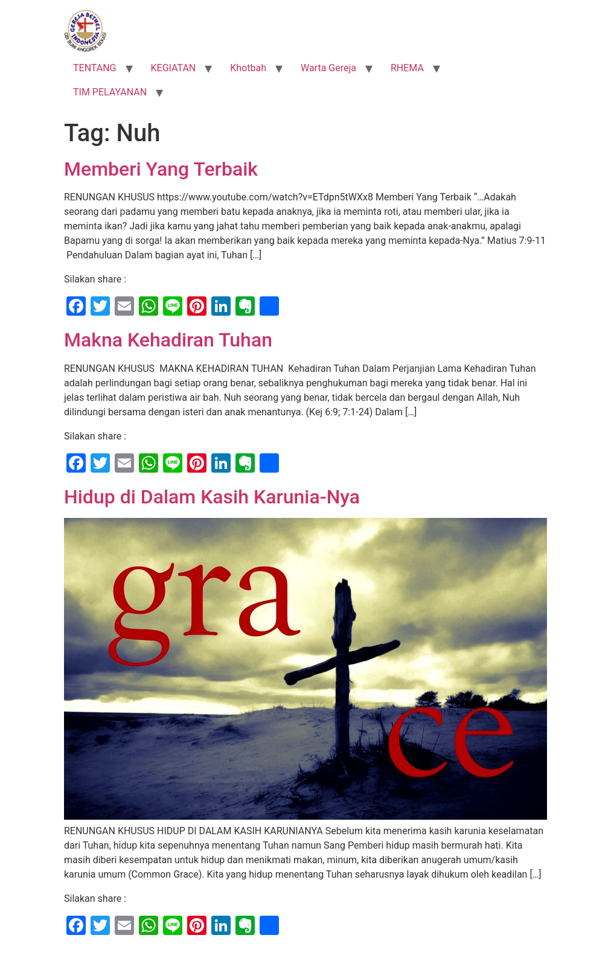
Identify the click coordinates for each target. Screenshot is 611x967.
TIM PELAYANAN (110, 92)
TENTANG (95, 68)
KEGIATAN (173, 68)
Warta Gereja (328, 68)
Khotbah (248, 68)
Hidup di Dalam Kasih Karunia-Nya (212, 496)
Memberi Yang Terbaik (161, 169)
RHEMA (407, 68)
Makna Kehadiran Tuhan (168, 339)
